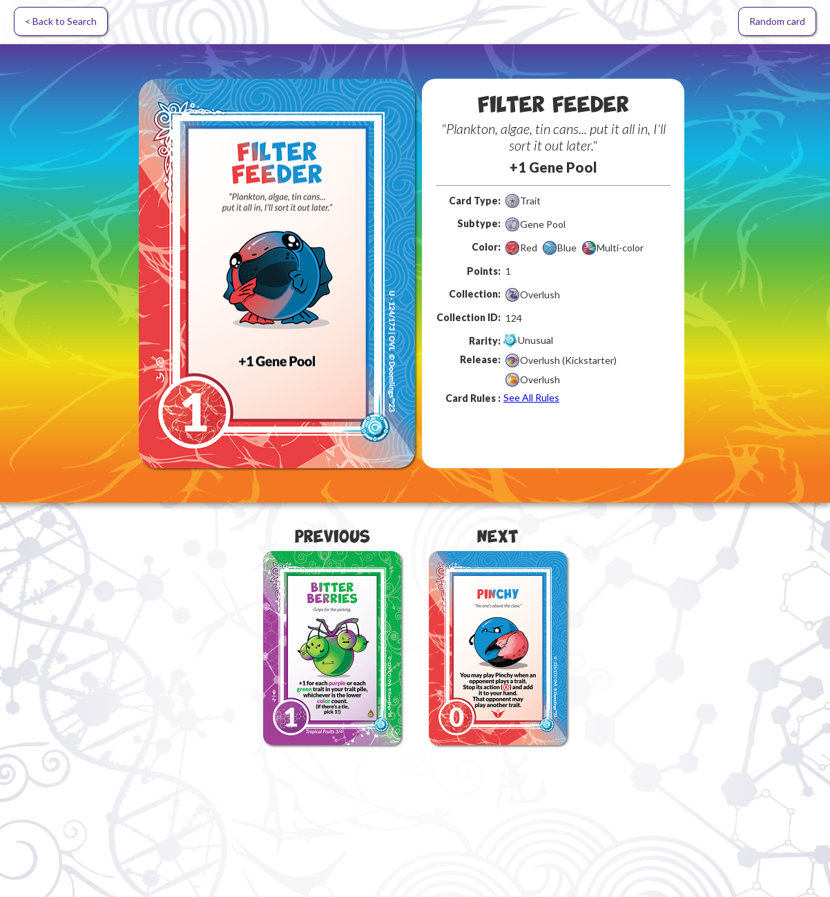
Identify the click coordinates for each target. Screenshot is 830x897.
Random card (777, 21)
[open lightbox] (277, 273)
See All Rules (531, 397)
